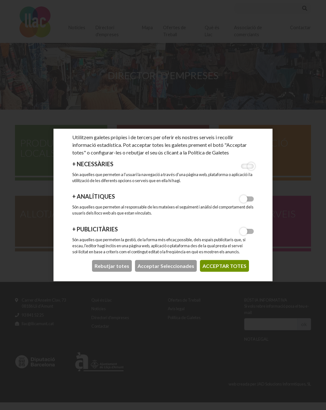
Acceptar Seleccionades (166, 266)
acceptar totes (224, 266)
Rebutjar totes (112, 266)
